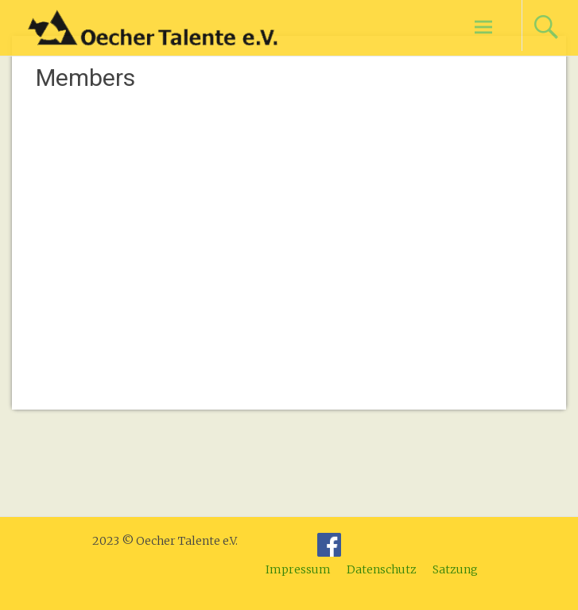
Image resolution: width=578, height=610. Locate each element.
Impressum (298, 569)
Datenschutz (382, 569)
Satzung (455, 569)
